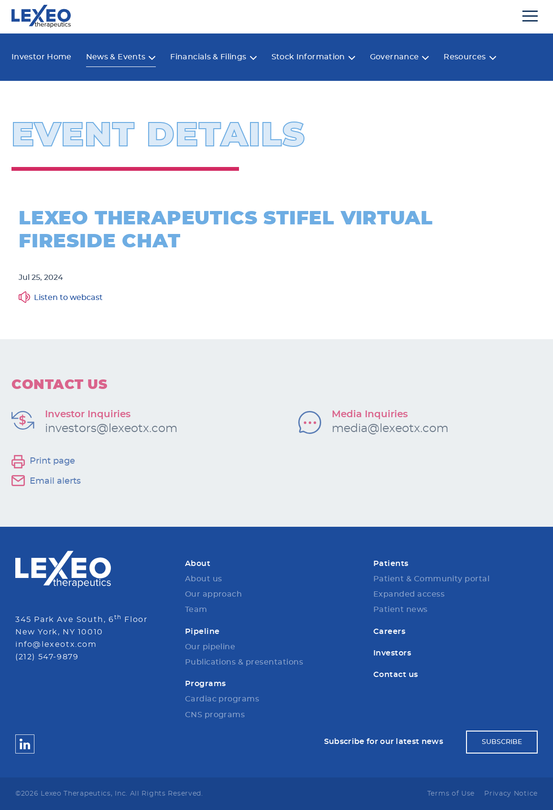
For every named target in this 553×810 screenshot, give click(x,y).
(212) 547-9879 (46, 657)
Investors (392, 653)
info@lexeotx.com (56, 644)
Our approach (213, 594)
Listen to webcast (68, 297)
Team (196, 609)
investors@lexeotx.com (111, 428)
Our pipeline (210, 647)
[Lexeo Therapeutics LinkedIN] (24, 743)
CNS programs (215, 715)
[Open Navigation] (530, 16)
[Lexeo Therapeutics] (41, 16)
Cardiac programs (222, 699)
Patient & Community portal (431, 579)
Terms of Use (451, 793)
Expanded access (409, 594)
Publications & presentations (244, 662)
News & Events (116, 57)
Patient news (400, 609)
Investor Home (41, 57)
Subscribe (502, 742)
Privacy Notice (511, 793)
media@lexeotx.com (390, 428)
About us (203, 579)
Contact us (395, 674)
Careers (389, 631)
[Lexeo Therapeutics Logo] (63, 569)
